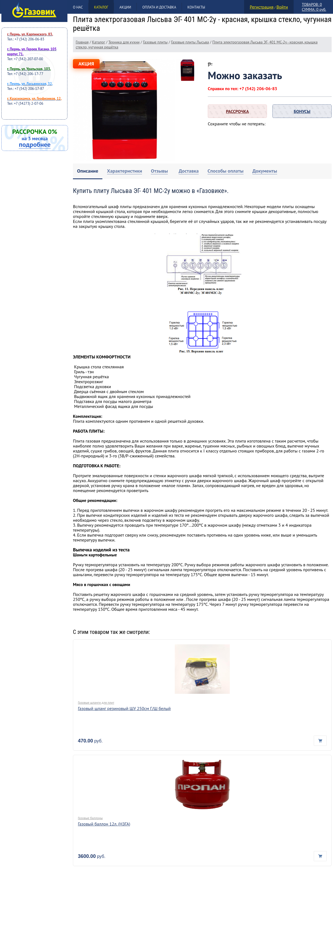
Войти (282, 7)
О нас (78, 7)
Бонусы (302, 111)
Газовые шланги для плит (96, 702)
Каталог (101, 7)
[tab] (87, 171)
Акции (125, 7)
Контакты (196, 7)
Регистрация (262, 7)
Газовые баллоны (90, 818)
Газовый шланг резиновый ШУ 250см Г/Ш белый (124, 708)
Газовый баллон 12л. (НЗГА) (104, 824)
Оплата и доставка (159, 7)
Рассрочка (237, 111)
